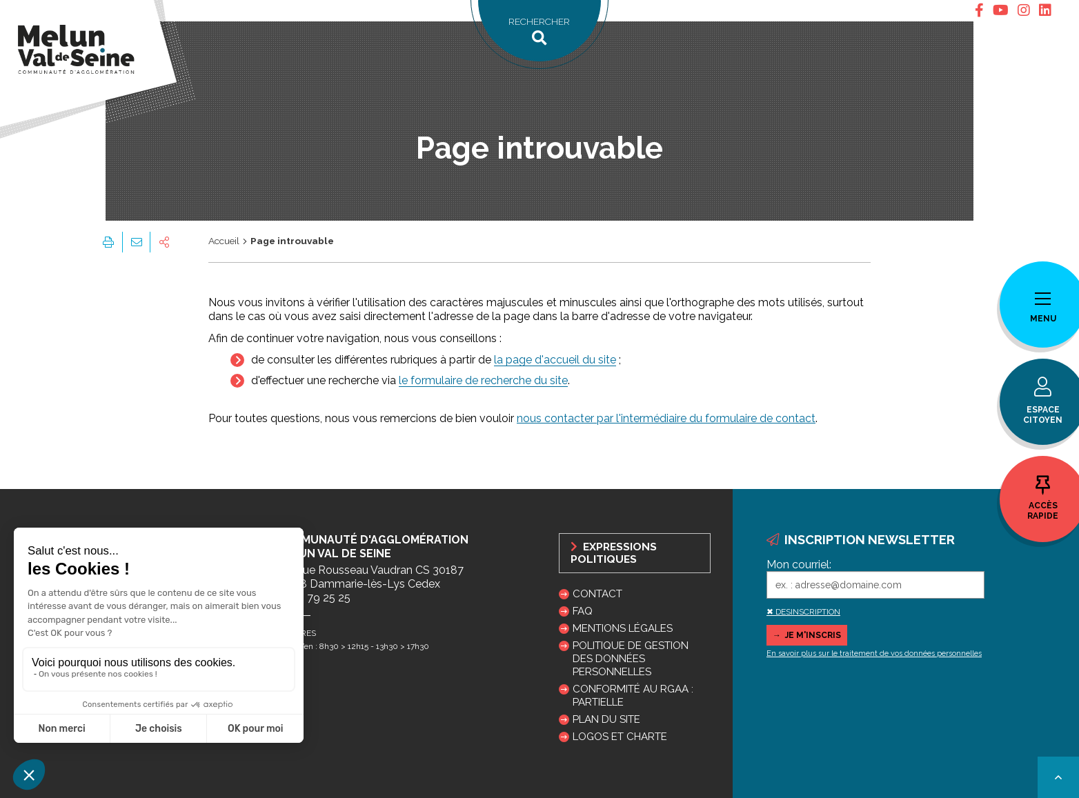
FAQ (583, 611)
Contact (597, 594)
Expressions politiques (614, 553)
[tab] (979, 10)
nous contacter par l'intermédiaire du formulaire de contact (666, 418)
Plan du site (606, 719)
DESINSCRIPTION (807, 612)
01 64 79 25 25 (313, 597)
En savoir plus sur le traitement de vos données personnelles (874, 653)
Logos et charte (620, 736)
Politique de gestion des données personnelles (631, 658)
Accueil (223, 240)
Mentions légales (623, 628)
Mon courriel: (798, 564)
